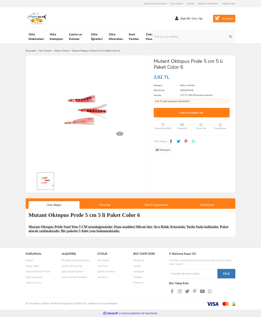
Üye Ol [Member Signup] (185, 18)
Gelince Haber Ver (191, 112)
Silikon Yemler (187, 85)
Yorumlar (105, 205)
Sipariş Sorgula (34, 277)
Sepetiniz (102, 277)
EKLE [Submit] (226, 274)
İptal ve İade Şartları (73, 271)
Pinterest (138, 282)
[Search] (209, 36)
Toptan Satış (228, 3)
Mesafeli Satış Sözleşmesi (76, 260)
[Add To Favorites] (163, 128)
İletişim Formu (33, 282)
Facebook (138, 260)
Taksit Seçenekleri (156, 205)
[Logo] (37, 18)
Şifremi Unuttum (106, 271)
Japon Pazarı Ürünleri (155, 3)
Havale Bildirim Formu (38, 271)
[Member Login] (176, 18)
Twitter (137, 266)
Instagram (138, 271)
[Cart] (224, 18)
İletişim (29, 260)
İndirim (191, 3)
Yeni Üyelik (103, 260)
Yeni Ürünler (177, 3)
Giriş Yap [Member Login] (197, 18)
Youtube (137, 277)
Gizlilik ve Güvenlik (72, 266)
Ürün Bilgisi (54, 205)
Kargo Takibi (32, 266)
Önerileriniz (207, 205)
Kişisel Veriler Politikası (74, 277)
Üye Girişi (102, 266)
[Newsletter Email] (193, 273)
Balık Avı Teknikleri (208, 3)
